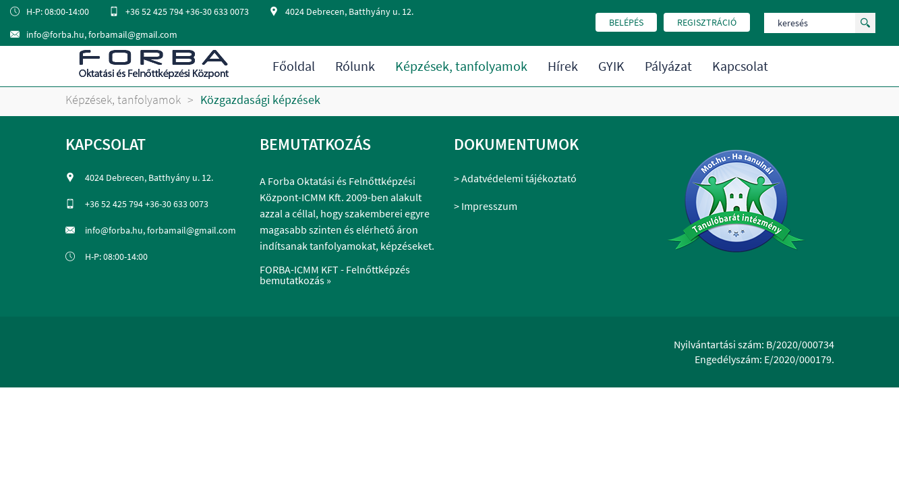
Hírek (563, 65)
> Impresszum (485, 206)
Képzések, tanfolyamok (461, 65)
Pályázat (668, 65)
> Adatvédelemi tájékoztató (515, 178)
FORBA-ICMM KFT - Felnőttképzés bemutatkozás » (335, 275)
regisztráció (706, 22)
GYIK (611, 65)
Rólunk (355, 65)
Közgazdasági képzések (260, 100)
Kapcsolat (740, 65)
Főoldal (293, 65)
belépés (626, 22)
